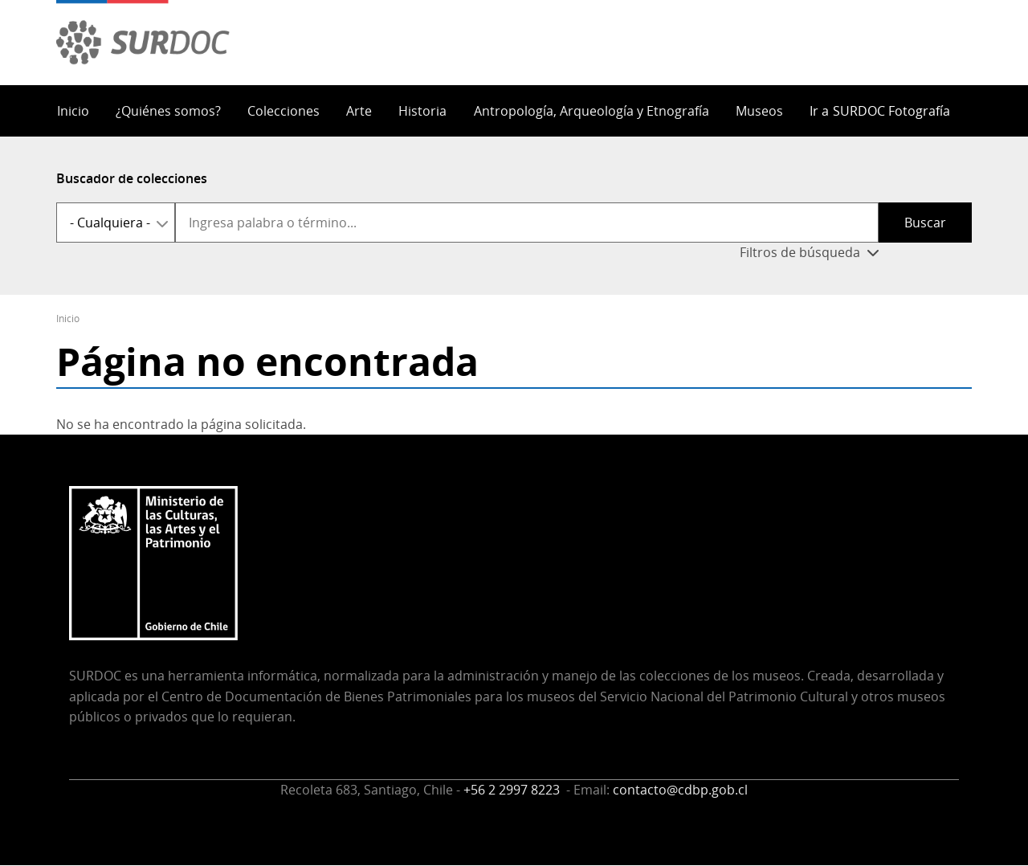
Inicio (73, 111)
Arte (359, 111)
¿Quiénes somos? (168, 111)
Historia (422, 111)
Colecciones (283, 111)
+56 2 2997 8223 (513, 790)
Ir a (880, 111)
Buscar (925, 222)
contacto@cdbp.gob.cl (680, 790)
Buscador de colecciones (131, 178)
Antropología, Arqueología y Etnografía (591, 111)
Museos (759, 111)
